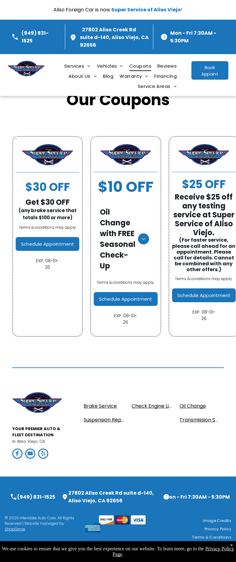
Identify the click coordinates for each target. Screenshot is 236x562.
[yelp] (43, 454)
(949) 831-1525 (36, 497)
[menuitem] (77, 66)
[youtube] (30, 454)
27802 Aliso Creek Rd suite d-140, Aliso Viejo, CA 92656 (114, 37)
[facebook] (17, 454)
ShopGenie (15, 529)
